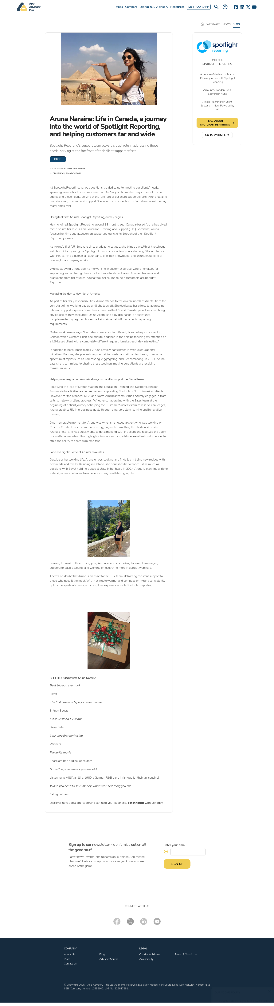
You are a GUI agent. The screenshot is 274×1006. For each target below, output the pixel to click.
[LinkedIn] (242, 7)
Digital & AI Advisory (154, 7)
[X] (248, 7)
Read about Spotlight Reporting (217, 122)
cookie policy (261, 999)
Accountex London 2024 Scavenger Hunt (217, 92)
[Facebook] (236, 7)
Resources (177, 7)
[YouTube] (254, 7)
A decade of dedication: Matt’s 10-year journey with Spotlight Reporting (217, 78)
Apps (119, 7)
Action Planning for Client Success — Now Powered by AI (217, 105)
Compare (131, 7)
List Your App (198, 7)
